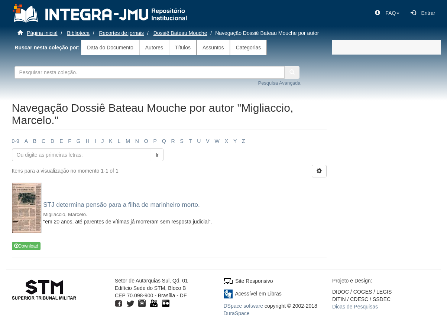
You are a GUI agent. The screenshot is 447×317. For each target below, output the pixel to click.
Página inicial (42, 33)
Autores (154, 47)
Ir (157, 155)
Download (26, 246)
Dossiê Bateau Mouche (180, 33)
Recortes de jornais (121, 33)
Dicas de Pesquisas (355, 307)
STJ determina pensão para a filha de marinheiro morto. (121, 204)
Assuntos (213, 47)
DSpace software (243, 306)
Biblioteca (78, 33)
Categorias (248, 47)
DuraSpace (237, 313)
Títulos (183, 47)
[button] (387, 13)
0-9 (15, 141)
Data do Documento (110, 47)
